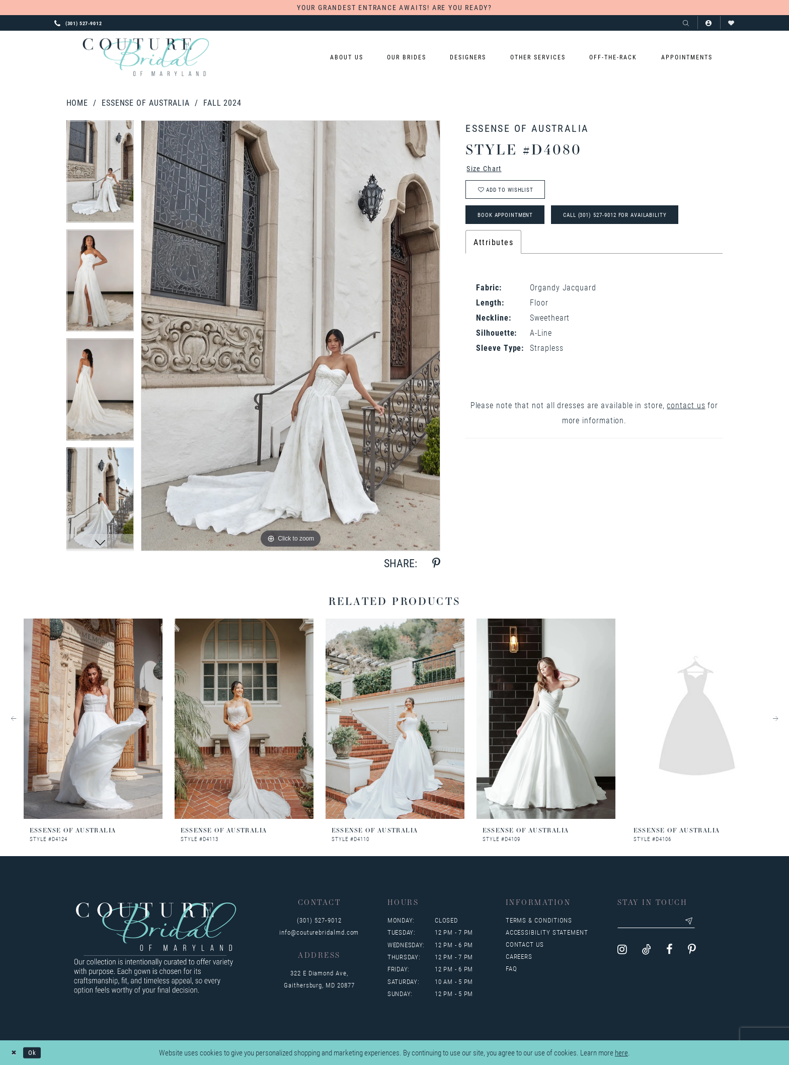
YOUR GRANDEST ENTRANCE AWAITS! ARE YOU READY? (394, 7)
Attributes (493, 250)
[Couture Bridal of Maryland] (146, 57)
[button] (708, 23)
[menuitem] (346, 57)
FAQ (511, 968)
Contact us (525, 944)
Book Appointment (511, 221)
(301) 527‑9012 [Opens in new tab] (319, 920)
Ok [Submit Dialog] (35, 1052)
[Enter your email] (661, 922)
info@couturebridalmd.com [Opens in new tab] (319, 932)
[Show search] (686, 23)
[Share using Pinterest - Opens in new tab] (436, 563)
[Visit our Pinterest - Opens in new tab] (692, 951)
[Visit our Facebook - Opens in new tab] (669, 951)
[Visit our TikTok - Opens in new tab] (646, 951)
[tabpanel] (100, 175)
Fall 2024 (222, 102)
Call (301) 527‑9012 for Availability (636, 221)
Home (77, 102)
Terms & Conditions (539, 920)
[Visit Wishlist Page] (731, 23)
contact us (686, 413)
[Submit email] (699, 922)
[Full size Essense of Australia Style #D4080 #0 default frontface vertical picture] (290, 335)
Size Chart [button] (487, 169)
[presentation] (93, 719)
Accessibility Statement (547, 932)
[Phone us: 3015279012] (78, 22)
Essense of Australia (146, 102)
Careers (519, 956)
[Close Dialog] (15, 1052)
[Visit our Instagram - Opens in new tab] (622, 951)
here (621, 1053)
